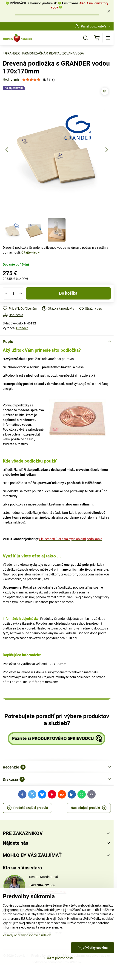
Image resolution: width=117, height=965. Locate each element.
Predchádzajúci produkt (27, 807)
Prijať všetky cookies (92, 948)
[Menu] (108, 37)
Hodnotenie (11, 79)
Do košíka (68, 293)
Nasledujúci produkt (89, 807)
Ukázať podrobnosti (58, 958)
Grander (22, 328)
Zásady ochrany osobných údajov (27, 935)
